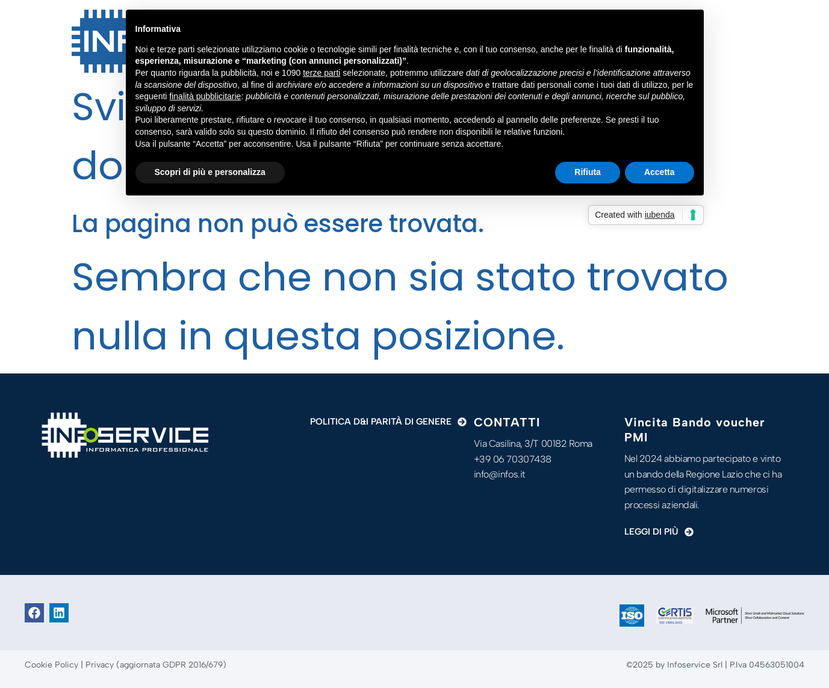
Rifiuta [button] (587, 172)
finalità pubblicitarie (205, 96)
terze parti (321, 73)
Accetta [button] (659, 172)
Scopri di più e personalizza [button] (210, 172)
